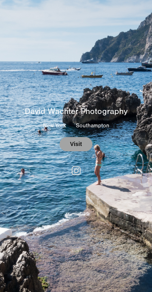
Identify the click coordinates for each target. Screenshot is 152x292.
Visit (76, 144)
